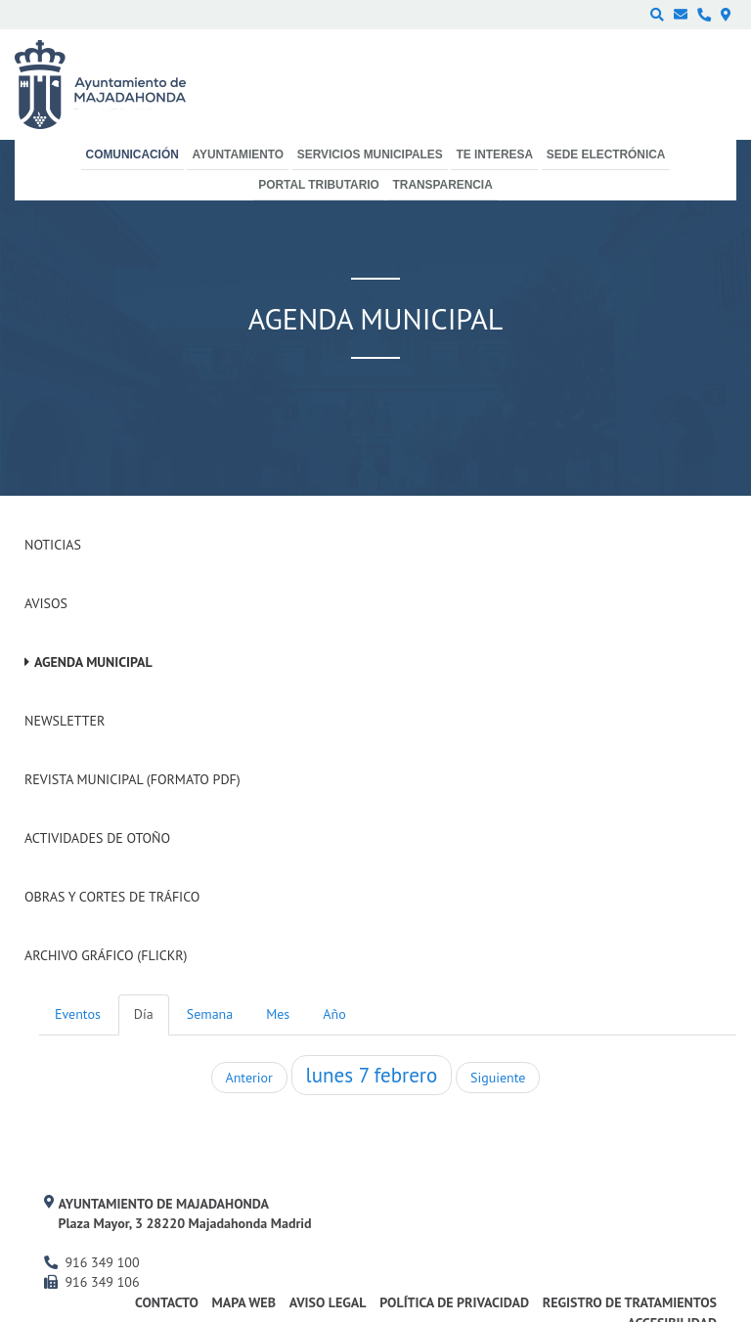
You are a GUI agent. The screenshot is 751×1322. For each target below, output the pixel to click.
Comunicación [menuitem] (132, 154)
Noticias (52, 544)
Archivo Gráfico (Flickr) (106, 955)
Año (334, 1014)
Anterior (249, 1077)
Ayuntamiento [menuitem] (238, 154)
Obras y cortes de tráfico (111, 896)
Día (144, 1014)
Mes (277, 1014)
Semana (210, 1014)
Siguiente (497, 1077)
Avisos (45, 603)
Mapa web (244, 1302)
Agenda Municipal (93, 662)
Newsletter (64, 720)
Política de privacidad (454, 1302)
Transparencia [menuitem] (443, 185)
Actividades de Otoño (97, 838)
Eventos (78, 1014)
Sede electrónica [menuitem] (606, 154)
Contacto (167, 1302)
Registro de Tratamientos (630, 1302)
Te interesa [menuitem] (494, 154)
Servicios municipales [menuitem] (370, 154)
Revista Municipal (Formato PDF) (132, 779)
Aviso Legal (328, 1302)
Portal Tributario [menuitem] (318, 185)
